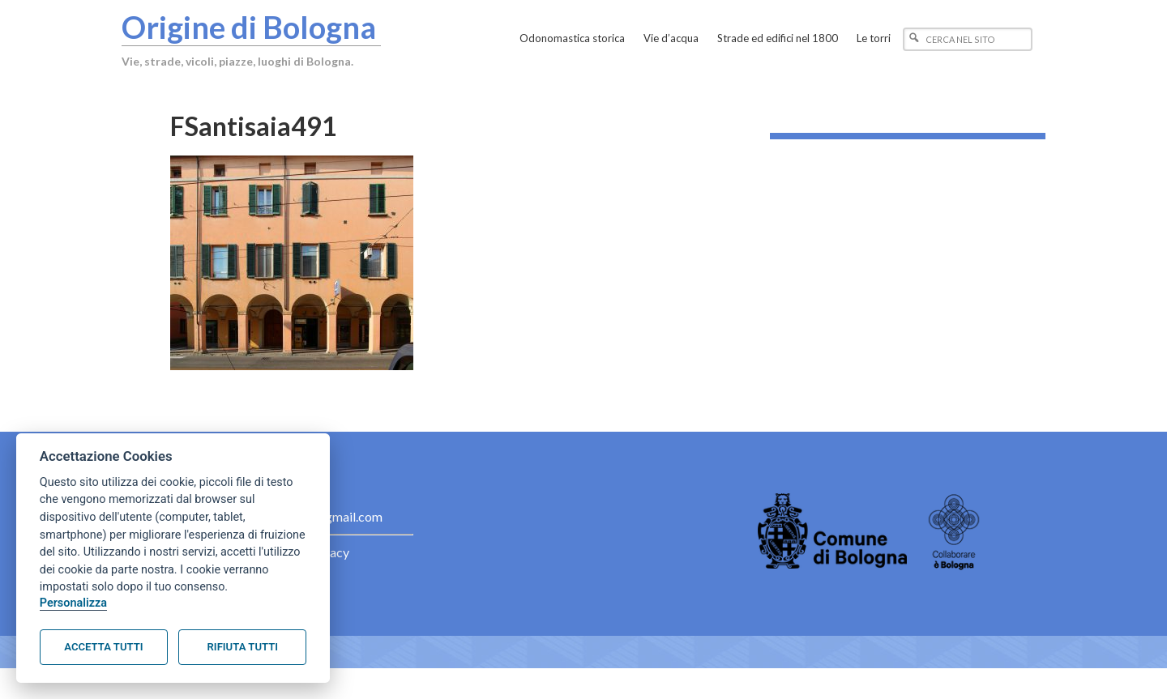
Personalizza (73, 603)
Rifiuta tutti (242, 647)
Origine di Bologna (249, 26)
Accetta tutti (103, 647)
